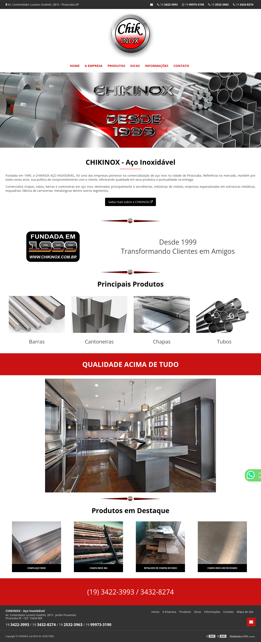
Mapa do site (245, 612)
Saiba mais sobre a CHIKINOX (130, 202)
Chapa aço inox (36, 568)
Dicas (135, 65)
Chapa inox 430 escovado (222, 568)
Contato (181, 65)
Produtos (116, 65)
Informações (156, 65)
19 (243, 4)
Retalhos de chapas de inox (160, 568)
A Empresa (94, 65)
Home (75, 65)
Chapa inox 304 (98, 568)
